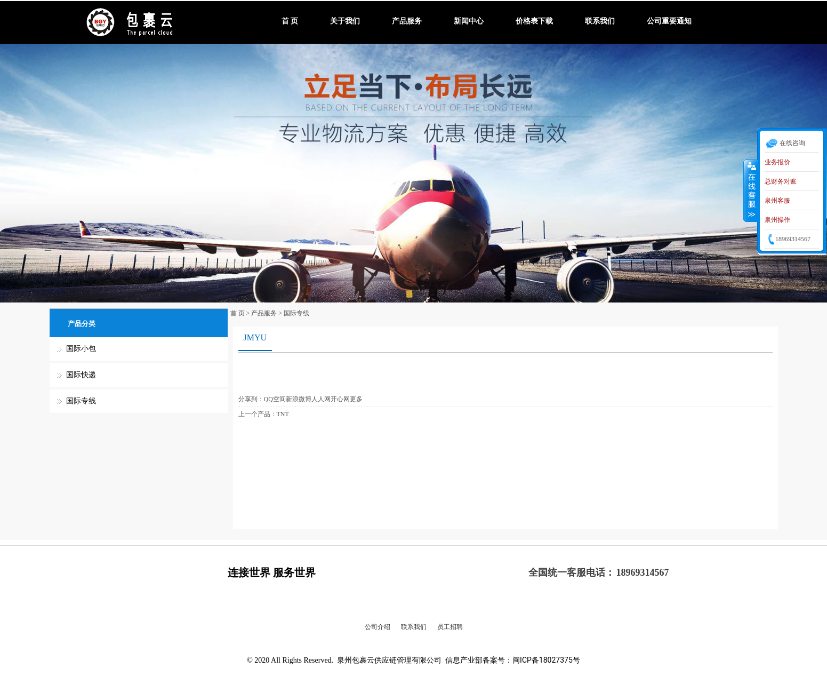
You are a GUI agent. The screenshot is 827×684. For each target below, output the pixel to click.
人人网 (321, 399)
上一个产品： (257, 414)
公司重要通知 (669, 21)
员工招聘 (450, 627)
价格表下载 (534, 21)
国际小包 (81, 349)
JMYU (255, 337)
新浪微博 (298, 399)
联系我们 (600, 21)
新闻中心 (469, 21)
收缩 (750, 190)
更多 (356, 399)
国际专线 (81, 401)
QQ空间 (275, 399)
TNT (283, 414)
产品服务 (407, 21)
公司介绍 (377, 627)
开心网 (340, 399)
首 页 (290, 21)
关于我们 (345, 21)
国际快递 (81, 375)
